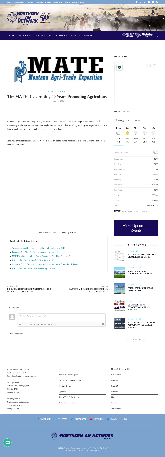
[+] (56, 324)
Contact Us (39, 2)
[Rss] (157, 2)
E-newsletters (116, 375)
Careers (67, 2)
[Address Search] (136, 120)
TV (50, 36)
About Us (48, 2)
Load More (136, 339)
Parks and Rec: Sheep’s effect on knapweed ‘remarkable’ (35, 252)
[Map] (136, 82)
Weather (60, 36)
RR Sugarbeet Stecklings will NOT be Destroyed (32, 260)
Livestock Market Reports (68, 375)
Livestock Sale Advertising (121, 369)
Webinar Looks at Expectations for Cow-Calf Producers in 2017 (38, 248)
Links (113, 397)
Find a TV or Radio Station (69, 397)
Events (75, 36)
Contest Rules (116, 408)
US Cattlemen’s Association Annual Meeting (139, 307)
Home (12, 36)
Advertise (30, 2)
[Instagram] (144, 2)
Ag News (23, 36)
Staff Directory (58, 2)
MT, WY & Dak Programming (70, 380)
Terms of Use (94, 451)
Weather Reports (65, 386)
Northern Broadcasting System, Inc (76, 448)
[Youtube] (148, 2)
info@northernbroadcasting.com (24, 376)
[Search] (156, 36)
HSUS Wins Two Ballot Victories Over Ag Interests (33, 268)
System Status (71, 451)
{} (52, 324)
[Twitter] (140, 2)
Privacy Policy (82, 451)
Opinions (62, 392)
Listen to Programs (78, 2)
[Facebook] (136, 2)
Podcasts (89, 36)
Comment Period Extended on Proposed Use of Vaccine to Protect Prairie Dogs (45, 264)
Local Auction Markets (67, 403)
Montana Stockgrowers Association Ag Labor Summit (141, 325)
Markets (38, 36)
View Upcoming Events (136, 228)
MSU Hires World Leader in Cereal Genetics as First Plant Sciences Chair (42, 256)
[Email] (153, 2)
